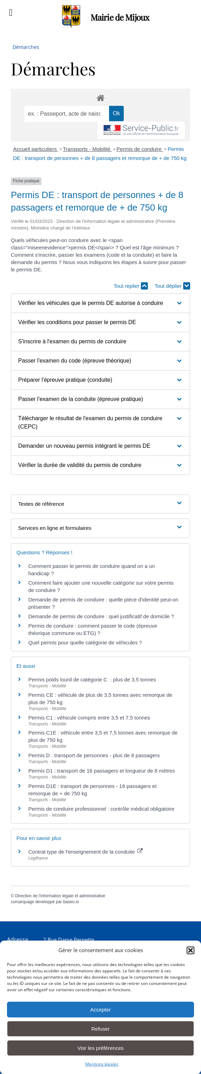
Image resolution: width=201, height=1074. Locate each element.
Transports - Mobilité (87, 149)
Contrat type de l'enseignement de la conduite (85, 852)
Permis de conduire (139, 149)
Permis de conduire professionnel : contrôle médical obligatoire (101, 809)
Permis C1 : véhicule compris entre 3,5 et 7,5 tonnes (89, 718)
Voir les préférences (100, 1048)
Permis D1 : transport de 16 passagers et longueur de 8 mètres (101, 771)
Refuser (100, 1029)
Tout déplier (172, 286)
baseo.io (71, 901)
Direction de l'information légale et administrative (60, 895)
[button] (190, 950)
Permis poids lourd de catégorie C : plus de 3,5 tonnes (92, 679)
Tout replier (131, 286)
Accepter (100, 1010)
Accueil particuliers (35, 149)
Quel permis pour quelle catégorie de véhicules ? (85, 642)
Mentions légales (102, 1064)
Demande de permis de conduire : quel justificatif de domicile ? (101, 616)
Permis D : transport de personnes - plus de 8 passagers (94, 755)
